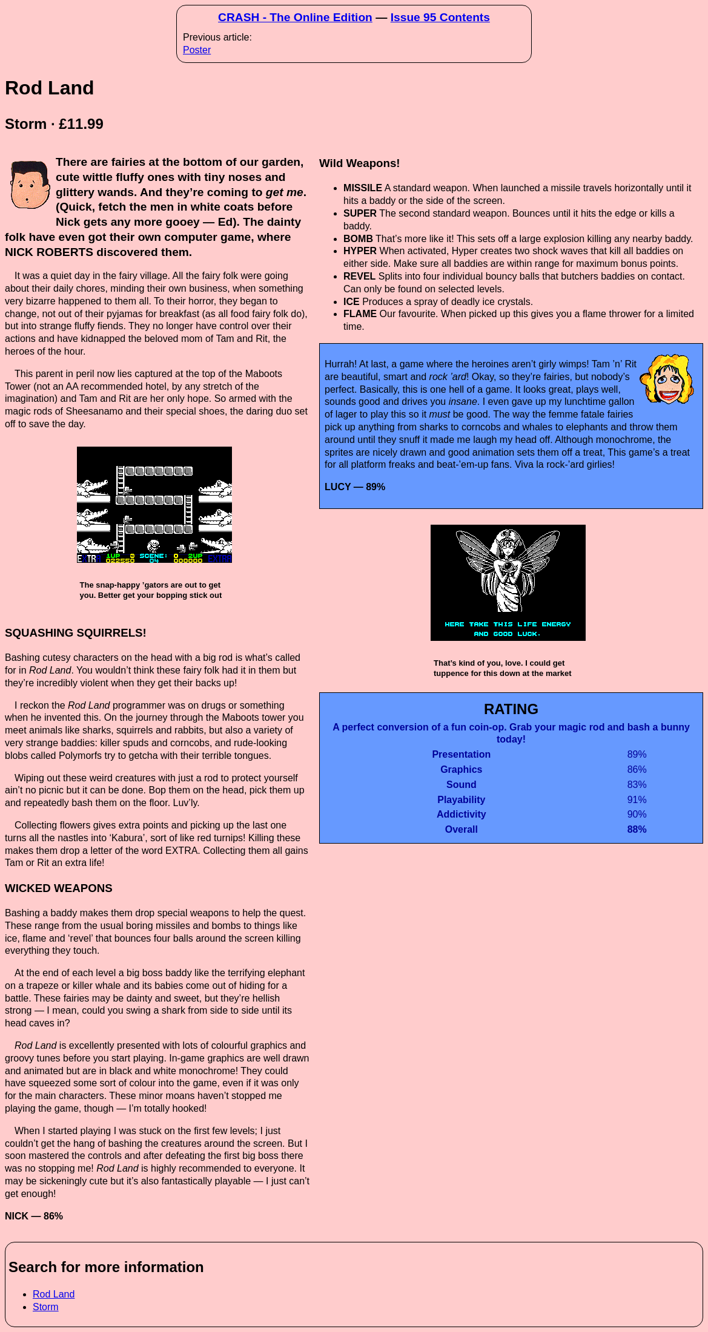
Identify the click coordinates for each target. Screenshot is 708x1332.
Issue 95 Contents (440, 17)
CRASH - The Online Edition (295, 17)
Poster (197, 50)
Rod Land (53, 1294)
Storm (46, 1307)
